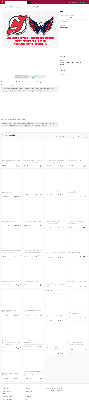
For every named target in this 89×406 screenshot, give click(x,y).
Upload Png (28, 391)
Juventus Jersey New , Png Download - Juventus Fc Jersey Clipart (76, 344)
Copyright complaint (37, 77)
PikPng (4, 7)
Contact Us (6, 391)
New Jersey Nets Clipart (74, 252)
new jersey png (82, 135)
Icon (26, 399)
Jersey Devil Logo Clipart (8, 281)
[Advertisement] (30, 62)
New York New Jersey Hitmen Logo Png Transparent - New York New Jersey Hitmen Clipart (33, 373)
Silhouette (28, 396)
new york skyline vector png (65, 137)
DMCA (5, 394)
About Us (6, 388)
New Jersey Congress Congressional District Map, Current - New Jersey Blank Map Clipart (11, 342)
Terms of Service (8, 396)
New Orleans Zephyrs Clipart (31, 281)
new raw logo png (81, 137)
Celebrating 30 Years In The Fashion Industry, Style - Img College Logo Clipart (55, 284)
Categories (28, 388)
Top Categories (73, 2)
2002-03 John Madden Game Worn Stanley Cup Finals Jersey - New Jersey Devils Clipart (55, 221)
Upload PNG (83, 2)
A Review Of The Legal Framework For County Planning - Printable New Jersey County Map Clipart (55, 347)
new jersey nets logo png (68, 135)
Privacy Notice (7, 399)
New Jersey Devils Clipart (31, 191)
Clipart (27, 394)
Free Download (21, 77)
